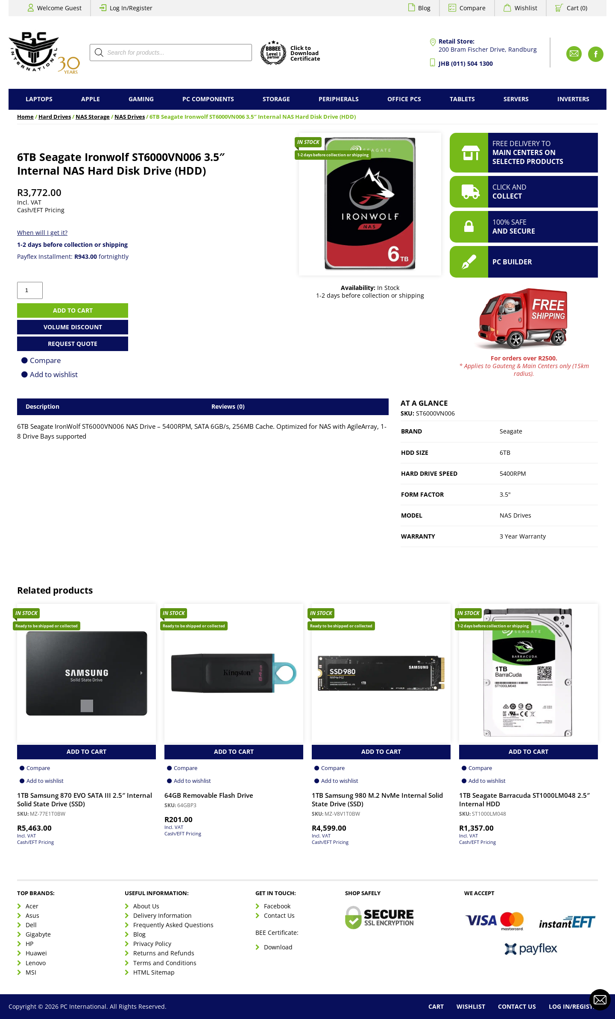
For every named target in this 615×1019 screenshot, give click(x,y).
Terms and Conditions (164, 963)
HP (29, 944)
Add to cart (73, 310)
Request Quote (72, 344)
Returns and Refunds (163, 953)
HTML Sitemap (154, 972)
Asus (32, 915)
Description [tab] (42, 406)
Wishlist (526, 8)
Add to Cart (86, 751)
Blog (424, 8)
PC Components (208, 99)
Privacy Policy (152, 944)
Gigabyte (38, 934)
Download (278, 947)
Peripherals (339, 99)
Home (25, 116)
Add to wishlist (54, 374)
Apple (90, 99)
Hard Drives (54, 116)
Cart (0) (577, 8)
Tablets (462, 99)
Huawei (36, 953)
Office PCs (404, 99)
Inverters (573, 99)
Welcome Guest (59, 8)
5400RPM (513, 473)
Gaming (141, 99)
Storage (276, 99)
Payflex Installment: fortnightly (73, 256)
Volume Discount (73, 327)
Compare (473, 8)
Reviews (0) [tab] (228, 406)
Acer (32, 906)
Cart (436, 1006)
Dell (31, 925)
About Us (146, 906)
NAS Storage (93, 116)
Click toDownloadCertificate (305, 54)
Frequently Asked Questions (173, 925)
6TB (505, 452)
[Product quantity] (30, 290)
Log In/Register (131, 8)
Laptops (39, 99)
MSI (31, 972)
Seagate (511, 431)
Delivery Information (162, 915)
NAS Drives (129, 116)
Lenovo (36, 963)
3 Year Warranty (523, 536)
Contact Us (279, 915)
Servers (516, 99)
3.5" (505, 494)
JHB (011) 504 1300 (466, 63)
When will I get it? (42, 232)
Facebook (277, 906)
